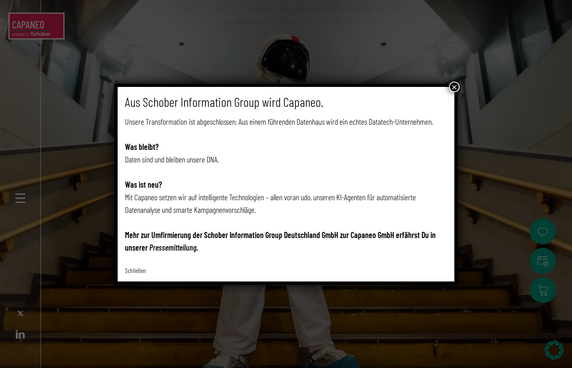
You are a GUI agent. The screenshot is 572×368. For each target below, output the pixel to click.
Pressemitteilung (172, 247)
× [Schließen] (454, 87)
